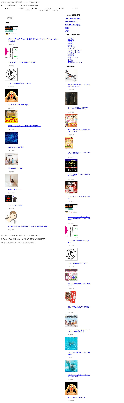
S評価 (22, 8)
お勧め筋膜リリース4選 (15, 168)
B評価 (49, 8)
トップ (9, 8)
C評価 (62, 8)
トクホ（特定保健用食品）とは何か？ (19, 83)
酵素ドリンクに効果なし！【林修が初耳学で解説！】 (24, 126)
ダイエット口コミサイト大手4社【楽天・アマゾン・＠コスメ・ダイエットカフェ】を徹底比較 (79, 218)
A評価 (35, 8)
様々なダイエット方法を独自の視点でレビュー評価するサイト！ (20, 235)
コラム (56, 10)
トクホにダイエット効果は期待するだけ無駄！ (22, 62)
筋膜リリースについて (15, 189)
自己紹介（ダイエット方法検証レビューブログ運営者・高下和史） (28, 226)
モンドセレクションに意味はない (18, 104)
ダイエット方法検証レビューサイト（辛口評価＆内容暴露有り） (20, 5)
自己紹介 (29, 10)
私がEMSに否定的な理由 (15, 147)
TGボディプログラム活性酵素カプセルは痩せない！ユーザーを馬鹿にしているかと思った (79, 308)
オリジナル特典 (45, 10)
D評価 (76, 8)
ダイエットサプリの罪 (15, 205)
